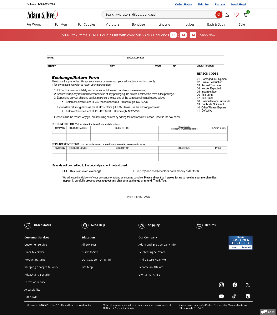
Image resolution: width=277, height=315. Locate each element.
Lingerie (164, 24)
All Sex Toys (89, 244)
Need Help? (238, 4)
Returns (220, 4)
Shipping (203, 4)
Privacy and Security (37, 274)
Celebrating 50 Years (151, 252)
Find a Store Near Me (152, 259)
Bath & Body (216, 24)
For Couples (86, 24)
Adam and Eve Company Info (157, 244)
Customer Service (35, 244)
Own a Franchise (149, 274)
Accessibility (32, 289)
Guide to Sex (90, 252)
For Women (35, 24)
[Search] (162, 14)
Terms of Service (35, 282)
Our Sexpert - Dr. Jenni (96, 259)
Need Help (93, 225)
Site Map (87, 267)
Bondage (138, 24)
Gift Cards (30, 297)
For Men (61, 24)
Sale (242, 24)
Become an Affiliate (150, 267)
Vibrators (112, 24)
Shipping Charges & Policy (41, 267)
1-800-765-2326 (46, 4)
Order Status (183, 4)
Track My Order (34, 252)
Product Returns (34, 259)
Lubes (190, 24)
